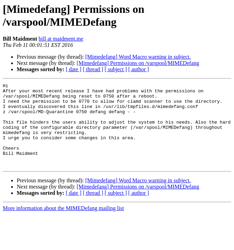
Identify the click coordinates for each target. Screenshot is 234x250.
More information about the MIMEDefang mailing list (63, 225)
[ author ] (138, 69)
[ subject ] (116, 69)
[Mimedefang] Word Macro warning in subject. (138, 57)
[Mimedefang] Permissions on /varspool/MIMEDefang (137, 63)
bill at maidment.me (61, 39)
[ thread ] (93, 69)
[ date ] (73, 69)
